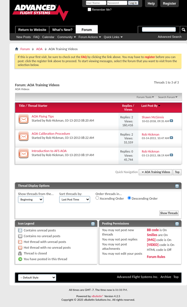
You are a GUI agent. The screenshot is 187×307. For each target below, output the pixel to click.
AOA (39, 49)
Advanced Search (170, 36)
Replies (127, 106)
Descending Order (142, 198)
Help (151, 3)
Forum (87, 30)
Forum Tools (144, 97)
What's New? (62, 30)
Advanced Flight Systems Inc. (137, 277)
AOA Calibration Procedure (51, 133)
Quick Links (111, 37)
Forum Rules (156, 257)
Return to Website (32, 30)
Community (65, 37)
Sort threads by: (70, 194)
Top (177, 172)
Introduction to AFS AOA (49, 151)
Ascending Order (110, 198)
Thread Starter (38, 106)
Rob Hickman (55, 120)
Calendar (48, 37)
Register (169, 3)
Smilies (152, 235)
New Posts (23, 37)
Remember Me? (99, 9)
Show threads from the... (36, 194)
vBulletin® (97, 296)
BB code (153, 230)
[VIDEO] (153, 245)
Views (128, 109)
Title (22, 106)
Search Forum (166, 97)
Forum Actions (88, 37)
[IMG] (151, 240)
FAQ (37, 37)
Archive (166, 277)
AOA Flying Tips (43, 116)
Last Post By (151, 106)
